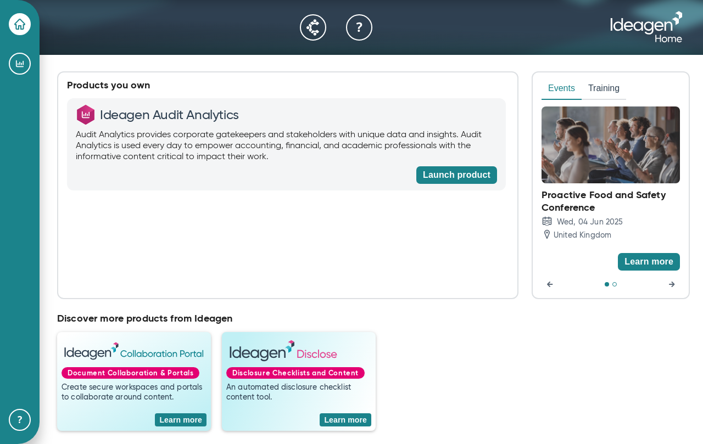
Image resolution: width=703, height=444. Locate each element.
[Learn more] (649, 262)
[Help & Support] (20, 420)
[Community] (313, 27)
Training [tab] (604, 88)
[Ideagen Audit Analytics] (20, 64)
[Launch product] (456, 175)
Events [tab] (561, 88)
